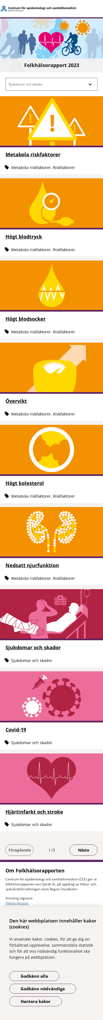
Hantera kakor (36, 1001)
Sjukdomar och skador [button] (26, 84)
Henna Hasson (16, 903)
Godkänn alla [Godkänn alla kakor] (34, 976)
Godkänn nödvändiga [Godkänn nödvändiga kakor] (43, 988)
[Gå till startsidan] (51, 8)
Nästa (83, 850)
